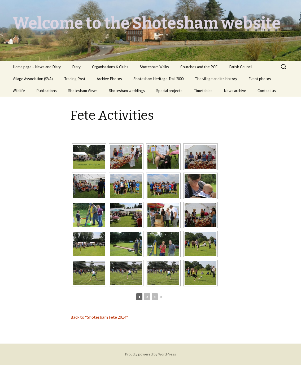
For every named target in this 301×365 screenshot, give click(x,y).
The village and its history (216, 78)
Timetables (203, 90)
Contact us (267, 90)
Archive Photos (109, 78)
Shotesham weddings (127, 90)
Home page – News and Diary (37, 66)
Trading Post (74, 78)
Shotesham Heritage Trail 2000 (158, 78)
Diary (76, 66)
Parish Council (240, 66)
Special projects (169, 90)
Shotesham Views (83, 90)
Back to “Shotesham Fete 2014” (99, 317)
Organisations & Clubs (110, 66)
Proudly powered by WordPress (150, 354)
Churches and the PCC (199, 66)
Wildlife (19, 90)
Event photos (259, 78)
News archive (235, 90)
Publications (46, 90)
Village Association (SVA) (33, 78)
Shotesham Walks (154, 66)
